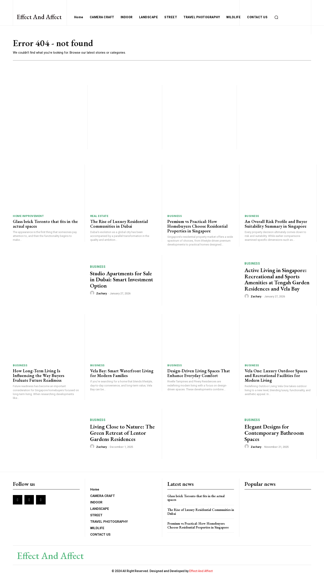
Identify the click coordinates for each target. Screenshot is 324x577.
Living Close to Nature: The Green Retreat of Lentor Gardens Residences (122, 432)
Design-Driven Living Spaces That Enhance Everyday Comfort (198, 373)
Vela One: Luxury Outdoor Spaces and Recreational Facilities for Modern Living (276, 375)
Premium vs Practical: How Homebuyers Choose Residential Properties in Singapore (197, 226)
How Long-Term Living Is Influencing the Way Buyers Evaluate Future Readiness (38, 375)
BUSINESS (174, 216)
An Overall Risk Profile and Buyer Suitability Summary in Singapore (276, 224)
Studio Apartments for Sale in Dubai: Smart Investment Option (121, 279)
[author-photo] (93, 293)
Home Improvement (28, 216)
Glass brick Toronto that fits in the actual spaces (45, 224)
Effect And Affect (201, 571)
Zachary (101, 293)
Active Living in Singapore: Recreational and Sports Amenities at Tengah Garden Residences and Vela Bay (276, 279)
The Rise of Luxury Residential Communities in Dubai (119, 224)
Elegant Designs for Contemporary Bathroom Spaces (274, 432)
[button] (276, 17)
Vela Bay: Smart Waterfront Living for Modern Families (121, 373)
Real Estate (99, 216)
